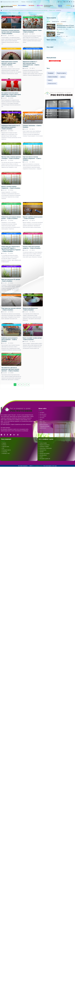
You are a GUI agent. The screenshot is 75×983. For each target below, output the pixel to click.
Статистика (4, 451)
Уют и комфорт (22, 5)
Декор (40, 419)
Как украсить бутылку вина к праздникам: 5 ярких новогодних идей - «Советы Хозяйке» (11, 94)
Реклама (23, 1)
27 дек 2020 (4, 372)
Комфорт (51, 73)
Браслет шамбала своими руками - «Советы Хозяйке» (32, 217)
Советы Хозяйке (52, 77)
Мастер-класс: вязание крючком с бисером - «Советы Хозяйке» (11, 157)
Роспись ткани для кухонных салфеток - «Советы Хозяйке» (32, 247)
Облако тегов (52, 10)
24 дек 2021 (4, 130)
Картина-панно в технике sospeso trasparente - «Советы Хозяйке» (32, 158)
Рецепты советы (61, 73)
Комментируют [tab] (55, 21)
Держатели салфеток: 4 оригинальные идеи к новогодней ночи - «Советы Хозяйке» (31, 64)
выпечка (62, 77)
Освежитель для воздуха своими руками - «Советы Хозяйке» (11, 217)
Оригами (41, 451)
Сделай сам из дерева (44, 453)
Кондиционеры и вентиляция (48, 6)
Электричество (42, 450)
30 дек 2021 (4, 66)
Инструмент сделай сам (44, 458)
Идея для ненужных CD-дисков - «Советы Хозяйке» (11, 280)
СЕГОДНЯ (41, 412)
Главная (14, 5)
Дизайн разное (42, 428)
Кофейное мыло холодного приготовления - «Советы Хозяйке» (9, 339)
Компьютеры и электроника (45, 448)
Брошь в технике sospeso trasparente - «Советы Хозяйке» (11, 187)
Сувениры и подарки (44, 446)
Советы (41, 456)
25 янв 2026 (49, 115)
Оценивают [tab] (63, 21)
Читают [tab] (48, 21)
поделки (50, 80)
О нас (34, 1)
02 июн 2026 (59, 36)
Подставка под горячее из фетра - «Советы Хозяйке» (11, 309)
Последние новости (6, 450)
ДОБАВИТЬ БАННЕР (54, 60)
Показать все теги (52, 83)
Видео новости (42, 422)
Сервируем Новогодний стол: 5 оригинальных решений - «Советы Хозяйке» (10, 127)
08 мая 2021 (25, 341)
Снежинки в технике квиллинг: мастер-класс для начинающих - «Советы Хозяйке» (11, 31)
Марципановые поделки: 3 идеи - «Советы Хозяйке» (32, 31)
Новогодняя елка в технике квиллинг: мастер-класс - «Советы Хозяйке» (9, 63)
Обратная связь (5, 446)
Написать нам (29, 1)
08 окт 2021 (25, 129)
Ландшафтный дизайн (44, 426)
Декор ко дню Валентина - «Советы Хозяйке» (30, 309)
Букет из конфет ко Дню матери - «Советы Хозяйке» (33, 338)
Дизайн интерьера (43, 424)
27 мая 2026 (59, 29)
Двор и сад (40, 6)
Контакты (3, 444)
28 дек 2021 (25, 68)
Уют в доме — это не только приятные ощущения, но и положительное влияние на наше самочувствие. (25, 10)
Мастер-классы (60, 6)
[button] (73, 6)
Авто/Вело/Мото (43, 455)
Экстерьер (32, 5)
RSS (2, 448)
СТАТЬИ (68, 5)
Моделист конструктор (44, 444)
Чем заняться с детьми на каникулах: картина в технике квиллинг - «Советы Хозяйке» (10, 369)
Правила (3, 443)
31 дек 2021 (4, 35)
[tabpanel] (59, 30)
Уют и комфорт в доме (38, 465)
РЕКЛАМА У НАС (5, 453)
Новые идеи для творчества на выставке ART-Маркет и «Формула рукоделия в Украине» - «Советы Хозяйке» (11, 249)
